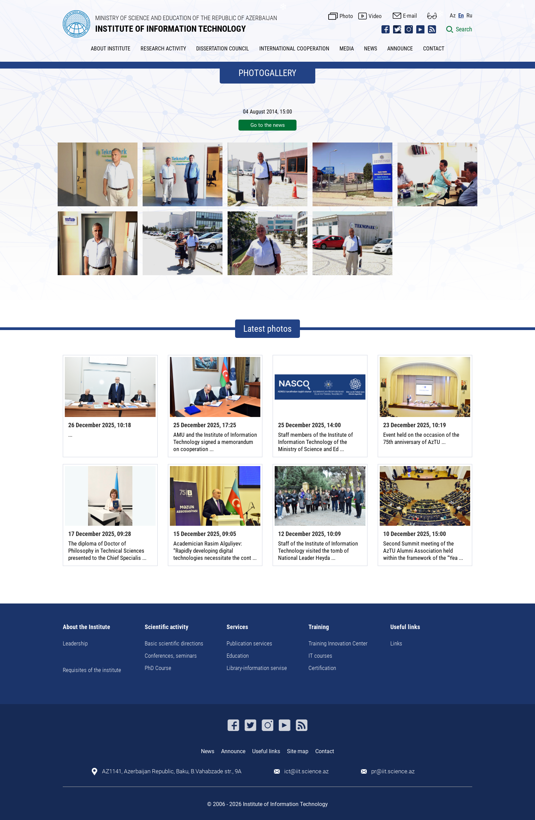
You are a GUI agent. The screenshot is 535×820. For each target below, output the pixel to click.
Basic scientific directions (174, 643)
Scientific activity (166, 627)
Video (375, 16)
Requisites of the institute (92, 670)
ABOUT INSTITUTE (110, 48)
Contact (324, 751)
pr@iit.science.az (393, 771)
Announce (233, 751)
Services (237, 627)
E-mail (410, 16)
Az (453, 15)
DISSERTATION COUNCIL (222, 48)
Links (396, 643)
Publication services (249, 643)
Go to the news (267, 125)
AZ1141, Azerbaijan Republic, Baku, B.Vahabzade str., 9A (172, 771)
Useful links (405, 627)
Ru (469, 15)
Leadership (75, 643)
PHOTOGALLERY (267, 73)
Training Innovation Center (337, 643)
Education (238, 655)
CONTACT (433, 48)
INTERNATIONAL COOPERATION (294, 48)
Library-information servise (257, 668)
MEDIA (346, 48)
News (207, 751)
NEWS (370, 48)
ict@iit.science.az (306, 771)
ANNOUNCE (400, 48)
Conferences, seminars (171, 655)
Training (318, 627)
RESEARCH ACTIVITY (163, 48)
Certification (322, 668)
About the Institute (86, 627)
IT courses (320, 655)
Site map (297, 751)
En (461, 15)
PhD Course (158, 668)
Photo (346, 16)
